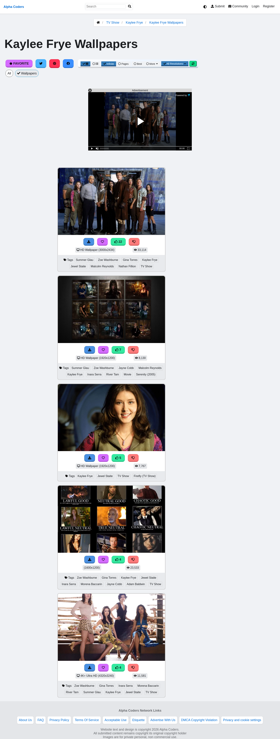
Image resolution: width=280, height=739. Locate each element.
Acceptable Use (116, 720)
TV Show (112, 22)
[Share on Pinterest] (54, 63)
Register (269, 6)
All (9, 73)
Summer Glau (84, 259)
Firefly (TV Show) (145, 476)
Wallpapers (27, 73)
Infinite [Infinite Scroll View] (108, 63)
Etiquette (138, 720)
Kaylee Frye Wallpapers (166, 22)
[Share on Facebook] (68, 63)
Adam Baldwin (136, 584)
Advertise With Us (162, 720)
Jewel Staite (78, 266)
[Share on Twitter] (41, 63)
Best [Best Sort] (138, 63)
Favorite (19, 63)
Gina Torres (130, 259)
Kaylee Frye (134, 22)
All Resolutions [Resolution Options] (174, 63)
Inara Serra (94, 374)
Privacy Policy (59, 720)
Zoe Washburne (108, 259)
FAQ (41, 720)
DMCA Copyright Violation (199, 720)
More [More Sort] (152, 63)
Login (255, 6)
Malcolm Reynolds (102, 266)
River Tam (112, 374)
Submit (218, 6)
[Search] (130, 6)
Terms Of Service (87, 720)
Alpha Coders (14, 7)
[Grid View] (86, 63)
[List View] (95, 63)
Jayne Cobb (126, 368)
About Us (25, 720)
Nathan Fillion (127, 266)
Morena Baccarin (91, 584)
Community (238, 6)
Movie (127, 374)
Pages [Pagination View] (123, 63)
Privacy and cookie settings (242, 720)
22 (118, 242)
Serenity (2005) (145, 374)
